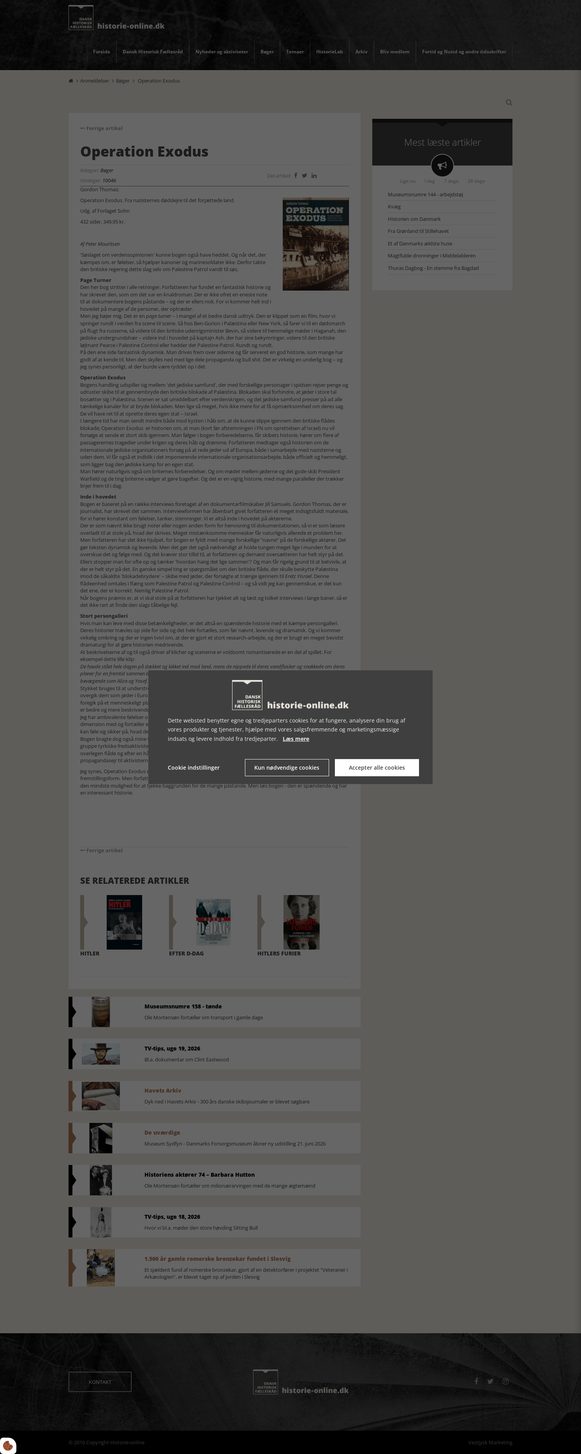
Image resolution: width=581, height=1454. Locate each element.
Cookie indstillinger (194, 767)
